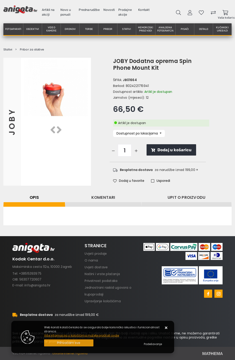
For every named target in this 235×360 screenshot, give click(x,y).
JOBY (12, 121)
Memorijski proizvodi (145, 29)
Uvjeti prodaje (96, 253)
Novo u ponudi (65, 12)
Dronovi (70, 29)
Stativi (126, 29)
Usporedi (160, 180)
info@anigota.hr (37, 285)
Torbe (89, 29)
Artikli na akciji (48, 12)
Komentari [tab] (103, 197)
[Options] (152, 344)
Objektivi (32, 29)
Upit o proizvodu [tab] (186, 197)
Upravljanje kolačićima (103, 301)
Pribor (107, 29)
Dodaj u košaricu (171, 149)
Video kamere (51, 29)
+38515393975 (30, 273)
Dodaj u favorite (128, 180)
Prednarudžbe (89, 10)
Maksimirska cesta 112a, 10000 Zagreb (42, 266)
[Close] (68, 342)
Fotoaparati (13, 29)
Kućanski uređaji (222, 29)
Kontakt (144, 10)
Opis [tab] (34, 197)
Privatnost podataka (101, 280)
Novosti (109, 10)
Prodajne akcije (125, 12)
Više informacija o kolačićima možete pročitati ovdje (81, 335)
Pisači (185, 29)
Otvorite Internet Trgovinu (70, 353)
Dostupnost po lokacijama (137, 133)
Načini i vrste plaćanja (102, 274)
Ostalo (203, 29)
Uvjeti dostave (96, 267)
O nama (91, 260)
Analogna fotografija (165, 29)
